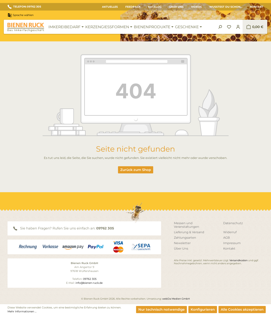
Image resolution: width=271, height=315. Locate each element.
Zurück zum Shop (135, 170)
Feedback (133, 6)
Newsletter (182, 243)
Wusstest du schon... (226, 6)
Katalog (155, 6)
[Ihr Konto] (238, 27)
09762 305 (105, 228)
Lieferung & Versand (189, 232)
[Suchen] (220, 27)
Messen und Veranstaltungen (186, 224)
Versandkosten (238, 260)
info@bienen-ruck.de (89, 283)
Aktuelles (110, 6)
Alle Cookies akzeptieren (242, 309)
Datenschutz (233, 223)
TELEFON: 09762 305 (24, 7)
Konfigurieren (203, 309)
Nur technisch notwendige (161, 309)
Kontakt (256, 6)
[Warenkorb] (255, 27)
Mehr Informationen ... (22, 311)
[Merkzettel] (229, 26)
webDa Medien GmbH (176, 298)
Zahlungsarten (185, 237)
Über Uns (176, 6)
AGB (226, 237)
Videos (196, 6)
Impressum (232, 243)
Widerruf (230, 232)
